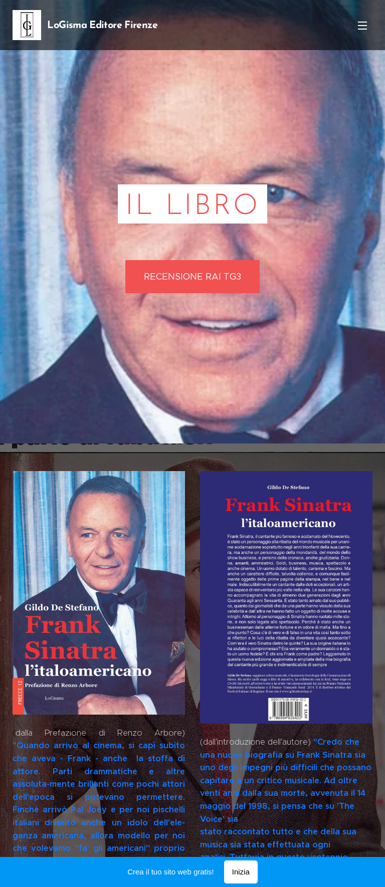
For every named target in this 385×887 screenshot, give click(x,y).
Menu (362, 25)
